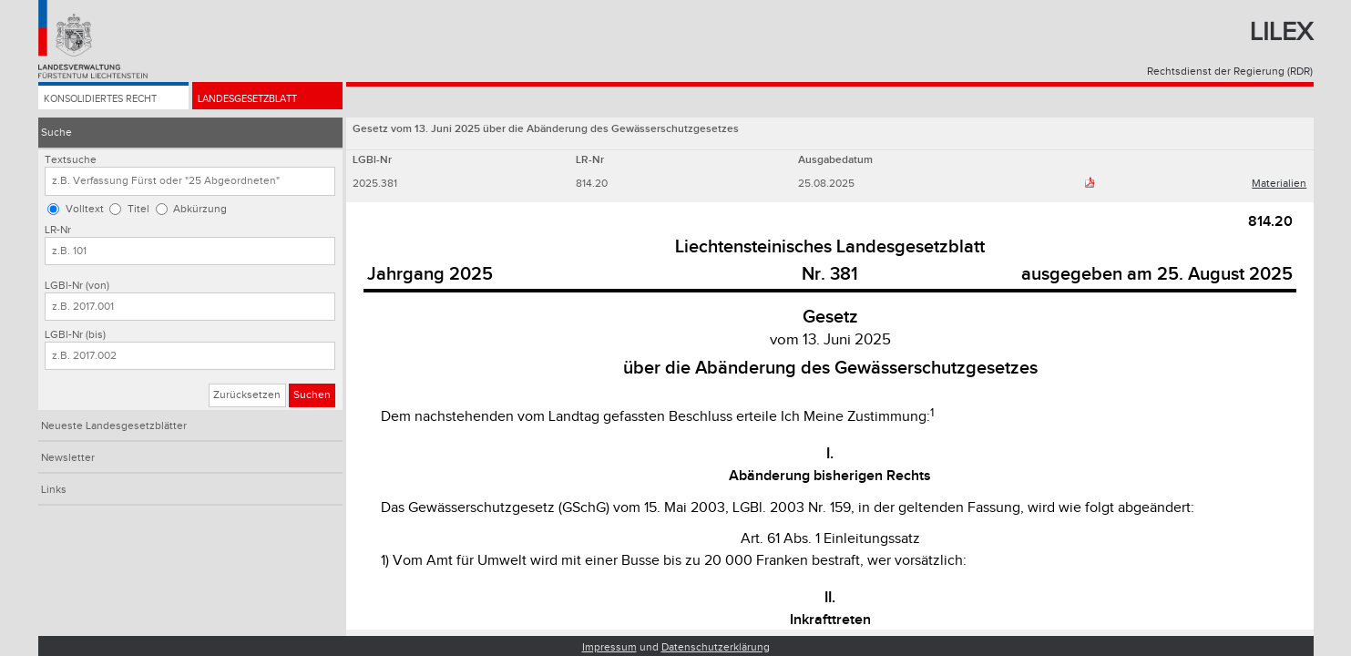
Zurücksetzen (247, 395)
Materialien (1279, 183)
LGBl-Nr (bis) (75, 335)
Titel (138, 209)
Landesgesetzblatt (255, 101)
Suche (56, 132)
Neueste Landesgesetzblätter (114, 426)
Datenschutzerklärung (715, 647)
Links (54, 490)
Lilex (1281, 32)
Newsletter (68, 458)
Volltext (85, 209)
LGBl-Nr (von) (77, 285)
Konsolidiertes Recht (107, 101)
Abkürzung (200, 209)
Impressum (609, 647)
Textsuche (71, 160)
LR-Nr (58, 230)
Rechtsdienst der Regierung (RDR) (1230, 71)
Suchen (312, 395)
